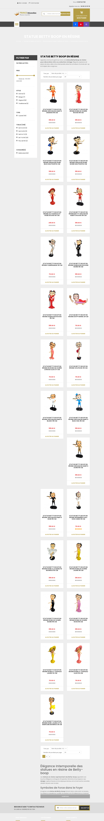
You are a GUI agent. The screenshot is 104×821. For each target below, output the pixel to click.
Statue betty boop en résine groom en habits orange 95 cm (52, 111)
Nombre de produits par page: (52, 77)
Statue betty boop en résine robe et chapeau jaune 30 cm (52, 671)
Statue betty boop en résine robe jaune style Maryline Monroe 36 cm (52, 723)
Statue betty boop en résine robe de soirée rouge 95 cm (78, 111)
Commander (34, 3)
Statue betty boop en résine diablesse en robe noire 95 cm (78, 265)
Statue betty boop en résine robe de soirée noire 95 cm (52, 620)
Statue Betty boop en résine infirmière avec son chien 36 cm (78, 517)
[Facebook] (75, 24)
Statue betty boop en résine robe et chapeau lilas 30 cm (78, 671)
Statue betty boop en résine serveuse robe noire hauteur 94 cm (78, 162)
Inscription (85, 808)
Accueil (18, 41)
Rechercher (65, 14)
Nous (79, 2)
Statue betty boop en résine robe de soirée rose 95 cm (78, 620)
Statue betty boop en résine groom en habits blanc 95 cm (52, 419)
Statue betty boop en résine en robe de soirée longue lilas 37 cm (52, 368)
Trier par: (46, 73)
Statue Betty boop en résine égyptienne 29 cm (78, 316)
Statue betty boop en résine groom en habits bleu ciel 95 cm (78, 419)
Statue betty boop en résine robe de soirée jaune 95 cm (78, 568)
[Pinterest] (80, 24)
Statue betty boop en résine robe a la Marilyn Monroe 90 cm (52, 568)
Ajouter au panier (52, 128)
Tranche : (22, 79)
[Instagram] (86, 24)
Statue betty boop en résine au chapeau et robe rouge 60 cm (52, 213)
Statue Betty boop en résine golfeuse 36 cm (78, 367)
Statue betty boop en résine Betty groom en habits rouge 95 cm (78, 213)
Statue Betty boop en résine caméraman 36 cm (52, 264)
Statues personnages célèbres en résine (55, 41)
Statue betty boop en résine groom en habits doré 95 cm (78, 466)
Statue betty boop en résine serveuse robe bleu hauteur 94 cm (52, 162)
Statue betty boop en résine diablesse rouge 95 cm (52, 316)
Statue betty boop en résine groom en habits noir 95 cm (52, 517)
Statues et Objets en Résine (32, 41)
